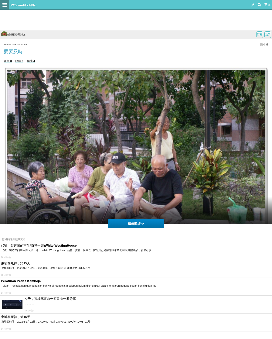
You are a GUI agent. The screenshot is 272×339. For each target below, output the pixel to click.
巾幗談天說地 (13, 34)
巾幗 (265, 44)
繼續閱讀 (136, 224)
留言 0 (8, 61)
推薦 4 (31, 61)
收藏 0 (19, 61)
